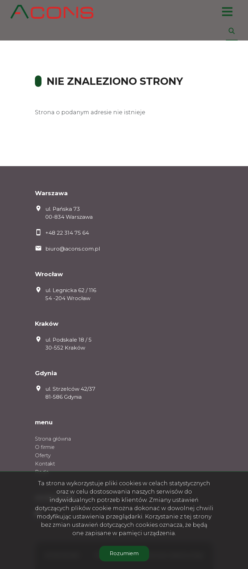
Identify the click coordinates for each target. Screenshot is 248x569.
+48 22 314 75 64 (67, 232)
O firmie (45, 447)
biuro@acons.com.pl (72, 248)
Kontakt (45, 464)
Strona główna (53, 439)
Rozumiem (124, 553)
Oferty (43, 455)
